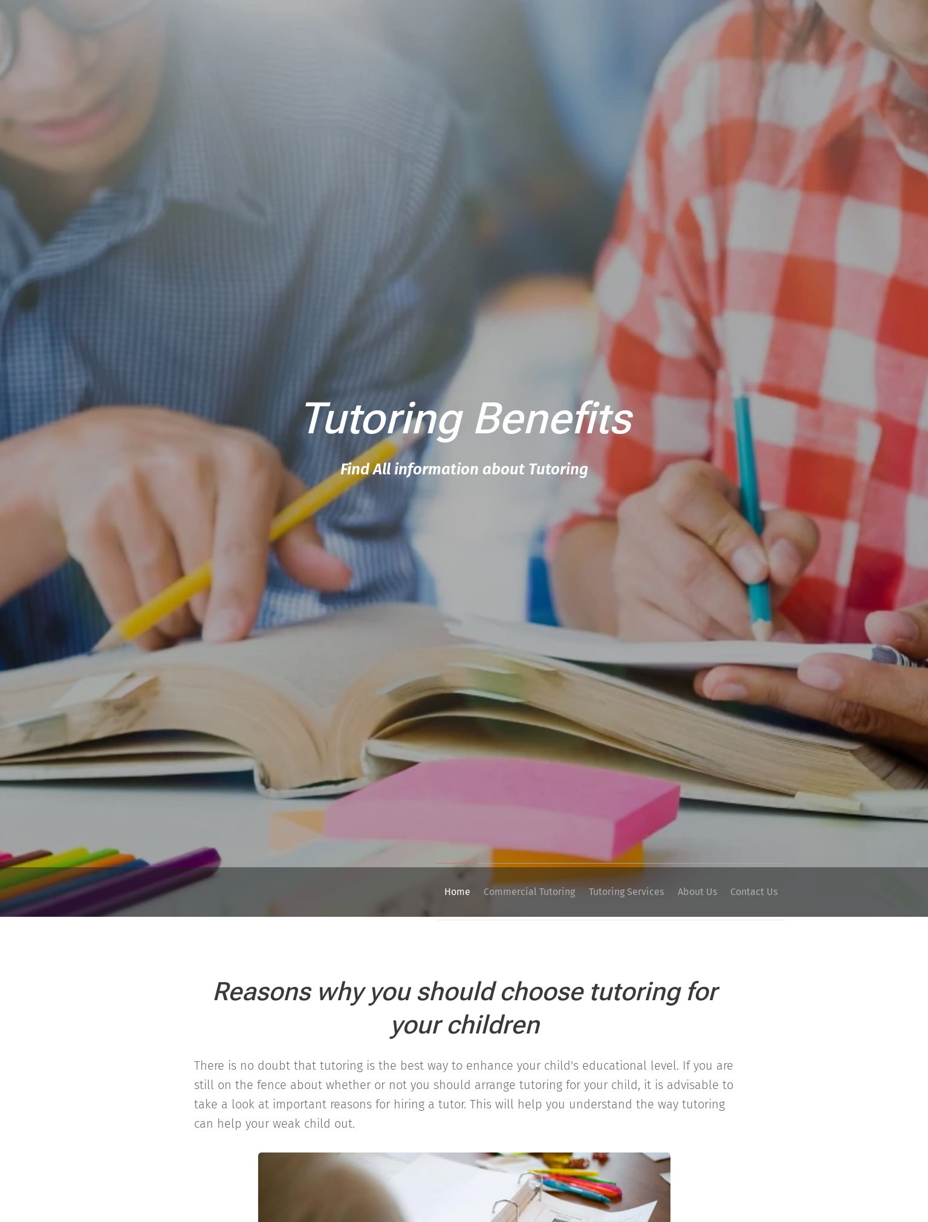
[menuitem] (421, 892)
